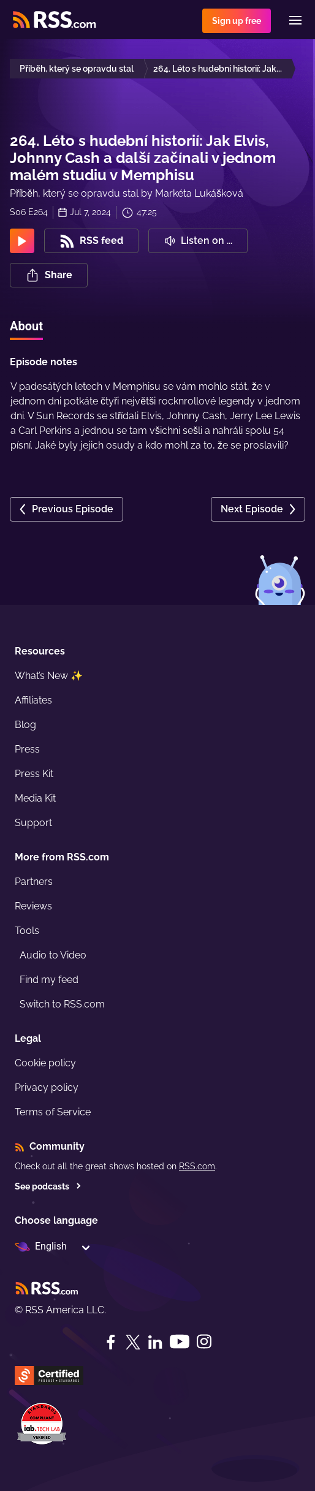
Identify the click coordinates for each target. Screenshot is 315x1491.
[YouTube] (179, 1341)
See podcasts (48, 1186)
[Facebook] (111, 1342)
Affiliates (33, 700)
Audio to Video (53, 955)
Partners (34, 881)
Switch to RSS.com (62, 1004)
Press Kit (34, 774)
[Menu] (295, 20)
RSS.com (197, 1166)
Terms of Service (53, 1112)
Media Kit (35, 798)
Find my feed (49, 979)
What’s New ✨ (49, 675)
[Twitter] (133, 1342)
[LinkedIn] (155, 1342)
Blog (25, 724)
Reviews (33, 906)
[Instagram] (204, 1341)
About (26, 326)
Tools (27, 930)
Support (33, 823)
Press (27, 749)
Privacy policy (46, 1087)
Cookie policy (45, 1063)
